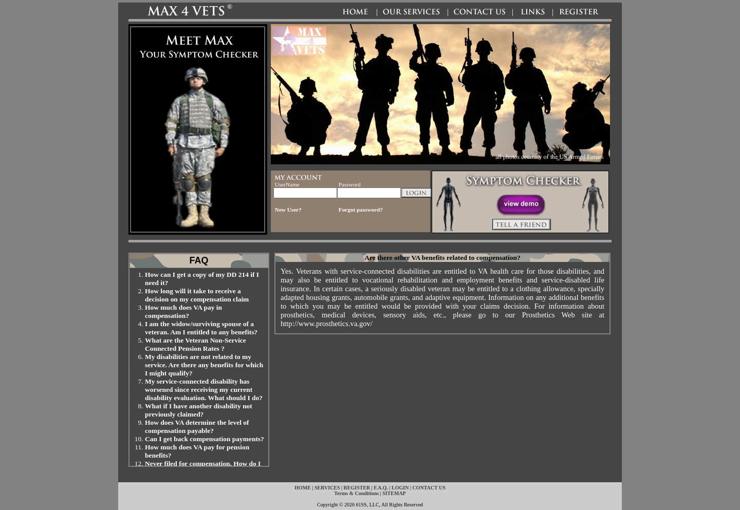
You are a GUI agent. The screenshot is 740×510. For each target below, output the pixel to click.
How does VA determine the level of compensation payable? (197, 427)
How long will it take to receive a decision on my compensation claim (197, 295)
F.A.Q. (381, 487)
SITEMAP (394, 493)
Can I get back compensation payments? (204, 439)
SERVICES (327, 487)
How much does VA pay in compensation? (183, 311)
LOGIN (400, 487)
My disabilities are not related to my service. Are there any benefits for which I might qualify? (204, 365)
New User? (288, 209)
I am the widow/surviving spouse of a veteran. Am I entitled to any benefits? (201, 328)
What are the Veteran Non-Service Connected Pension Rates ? (195, 344)
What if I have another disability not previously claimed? (198, 410)
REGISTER (357, 487)
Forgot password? (361, 209)
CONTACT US (428, 487)
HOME (302, 487)
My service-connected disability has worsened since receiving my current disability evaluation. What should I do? (204, 389)
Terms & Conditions (356, 493)
